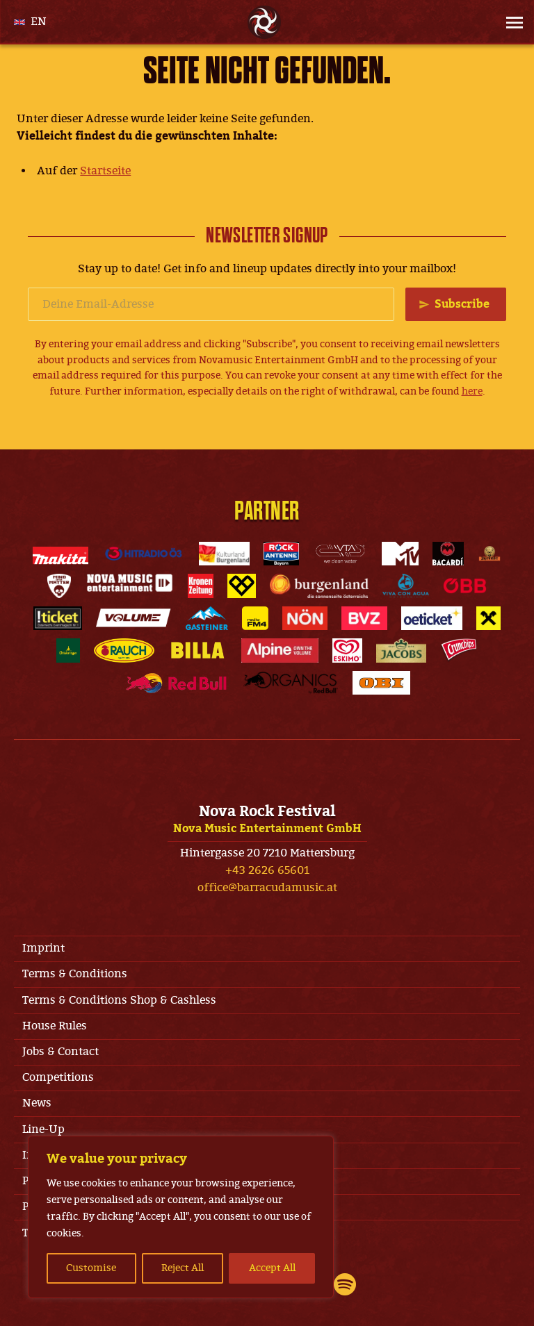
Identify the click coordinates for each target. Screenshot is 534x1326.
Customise (91, 1268)
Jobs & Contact (60, 1052)
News (36, 1103)
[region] (181, 1217)
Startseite (105, 171)
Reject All (182, 1268)
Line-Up (43, 1129)
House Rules (54, 1026)
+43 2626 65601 (267, 870)
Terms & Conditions (74, 974)
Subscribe (462, 304)
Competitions (58, 1077)
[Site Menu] (510, 22)
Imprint (43, 948)
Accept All (272, 1268)
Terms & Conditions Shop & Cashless (119, 1000)
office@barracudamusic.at (267, 888)
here (472, 391)
